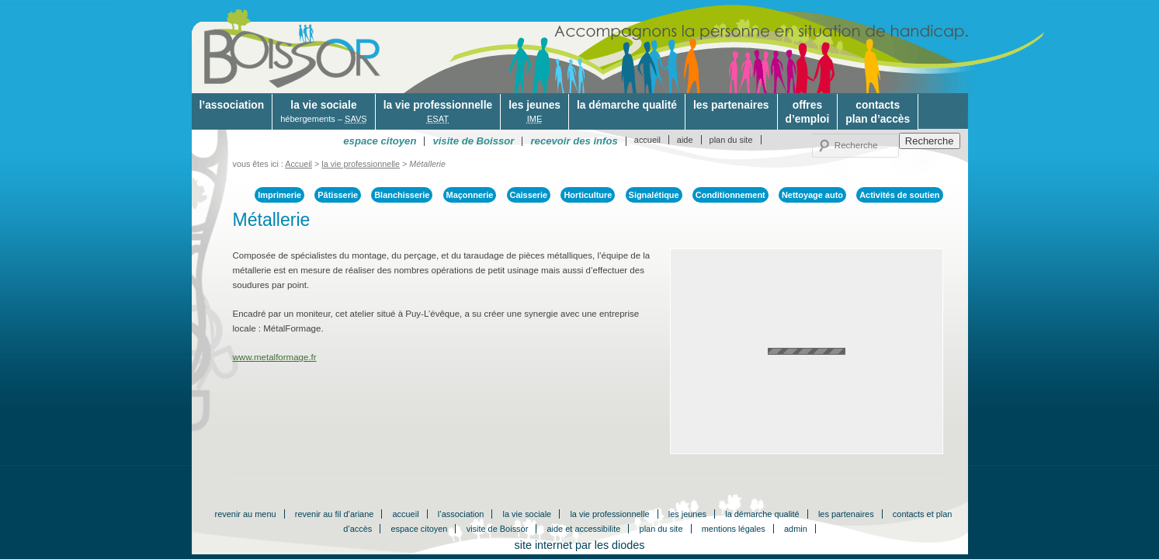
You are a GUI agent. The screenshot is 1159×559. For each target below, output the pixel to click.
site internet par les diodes (580, 545)
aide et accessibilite (584, 528)
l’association (232, 105)
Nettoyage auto (812, 195)
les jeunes (534, 112)
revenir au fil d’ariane (334, 514)
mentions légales (733, 528)
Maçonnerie (470, 195)
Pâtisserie (338, 195)
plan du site (731, 139)
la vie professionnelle (437, 112)
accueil (647, 139)
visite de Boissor (498, 528)
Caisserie (529, 195)
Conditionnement (730, 195)
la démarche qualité (627, 105)
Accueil (298, 163)
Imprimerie (279, 195)
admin (795, 528)
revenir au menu (245, 514)
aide (685, 139)
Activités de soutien (899, 195)
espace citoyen (418, 528)
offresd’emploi (808, 112)
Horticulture (588, 195)
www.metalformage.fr (275, 357)
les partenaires (731, 105)
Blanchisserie (401, 195)
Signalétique (654, 195)
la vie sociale (323, 112)
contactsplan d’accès (877, 112)
